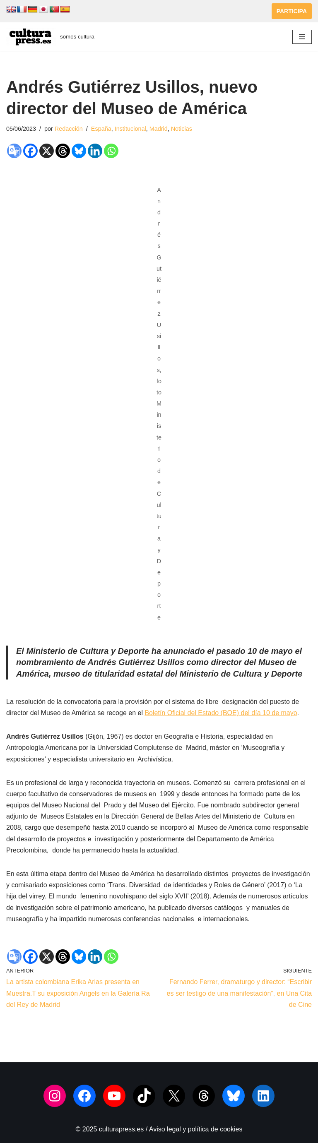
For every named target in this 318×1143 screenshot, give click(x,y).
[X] (46, 151)
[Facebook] (30, 151)
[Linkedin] (95, 151)
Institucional (130, 128)
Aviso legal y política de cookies (196, 1129)
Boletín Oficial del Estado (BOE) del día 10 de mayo (221, 712)
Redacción (69, 128)
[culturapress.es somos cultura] (50, 36)
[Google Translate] (14, 151)
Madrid (158, 128)
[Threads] (62, 151)
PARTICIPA (292, 11)
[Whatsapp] (111, 151)
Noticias (181, 128)
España (101, 128)
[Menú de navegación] (302, 37)
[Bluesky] (79, 151)
